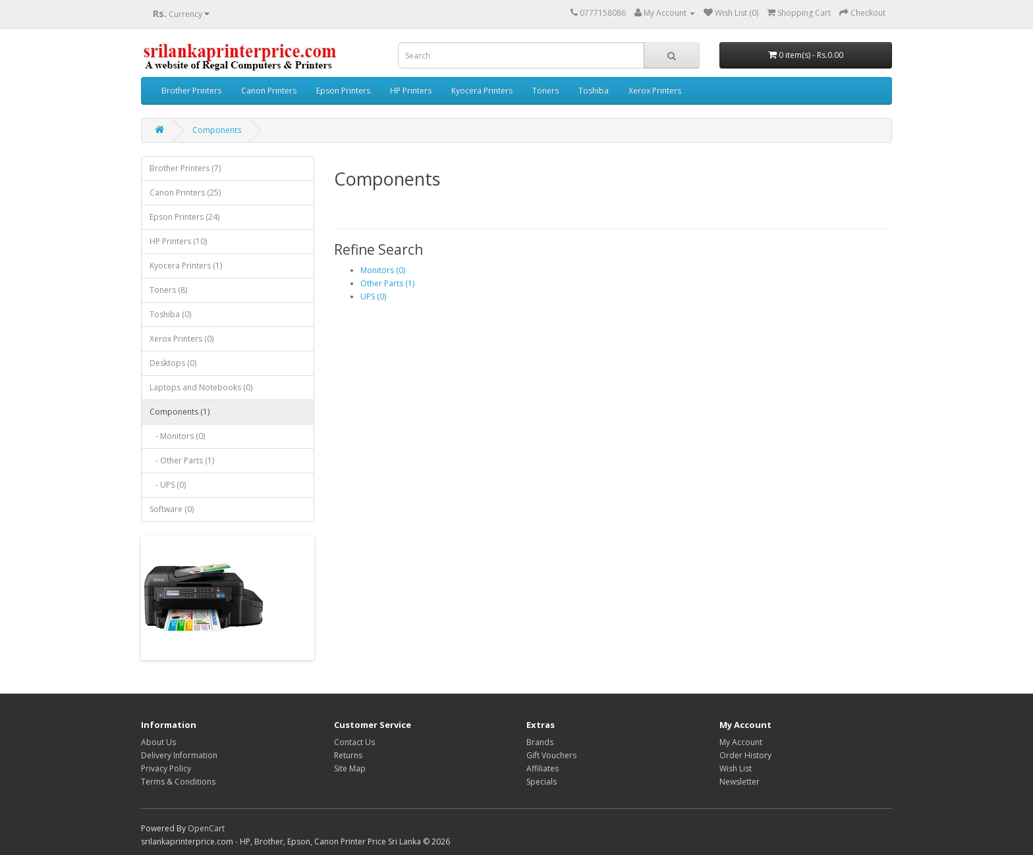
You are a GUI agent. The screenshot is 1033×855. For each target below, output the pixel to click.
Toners (545, 90)
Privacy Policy (166, 768)
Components (216, 130)
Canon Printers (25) (185, 192)
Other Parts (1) (387, 283)
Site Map (350, 768)
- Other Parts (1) (182, 460)
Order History (745, 755)
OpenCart (206, 828)
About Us (158, 742)
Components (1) (179, 411)
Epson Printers (343, 90)
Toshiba (593, 90)
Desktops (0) (173, 363)
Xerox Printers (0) (181, 338)
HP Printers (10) (178, 241)
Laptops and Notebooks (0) (201, 387)
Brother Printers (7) (185, 168)
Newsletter (739, 781)
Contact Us (354, 742)
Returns (348, 755)
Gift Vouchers (551, 755)
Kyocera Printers (482, 90)
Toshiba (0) (170, 314)
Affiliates (542, 768)
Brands (539, 742)
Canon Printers (268, 90)
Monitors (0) (382, 270)
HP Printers (411, 90)
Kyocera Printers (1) (186, 265)
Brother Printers (191, 90)
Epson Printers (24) (184, 216)
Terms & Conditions (178, 781)
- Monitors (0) (177, 436)
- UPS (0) (168, 484)
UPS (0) (373, 296)
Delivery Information (179, 755)
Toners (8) (168, 290)
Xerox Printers (654, 90)
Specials (541, 781)
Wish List (735, 768)
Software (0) (172, 509)
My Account (740, 742)
